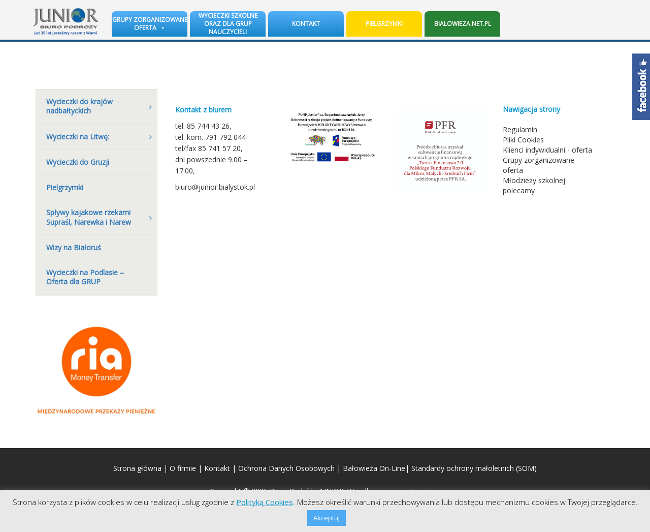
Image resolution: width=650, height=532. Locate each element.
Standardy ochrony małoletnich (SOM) (474, 468)
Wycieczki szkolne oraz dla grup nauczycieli (228, 23)
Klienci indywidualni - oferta (547, 150)
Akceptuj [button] (326, 517)
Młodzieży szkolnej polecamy (534, 185)
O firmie (183, 468)
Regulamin (520, 129)
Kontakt (306, 23)
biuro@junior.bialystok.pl (215, 187)
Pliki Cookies (523, 139)
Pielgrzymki (384, 23)
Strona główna (137, 468)
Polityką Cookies (264, 502)
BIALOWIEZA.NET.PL (462, 23)
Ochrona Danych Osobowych (286, 468)
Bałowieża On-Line (374, 468)
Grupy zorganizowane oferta (149, 23)
